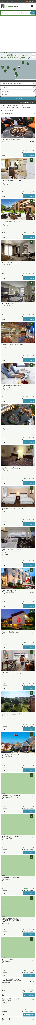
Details (6, 155)
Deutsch (31, 1)
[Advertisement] (17, 34)
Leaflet (17, 79)
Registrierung (9, 1)
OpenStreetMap (25, 79)
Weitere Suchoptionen (26, 102)
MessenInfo (9, 6)
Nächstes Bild (33, 127)
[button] (18, 66)
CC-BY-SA (34, 79)
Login (2, 1)
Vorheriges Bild (2, 127)
